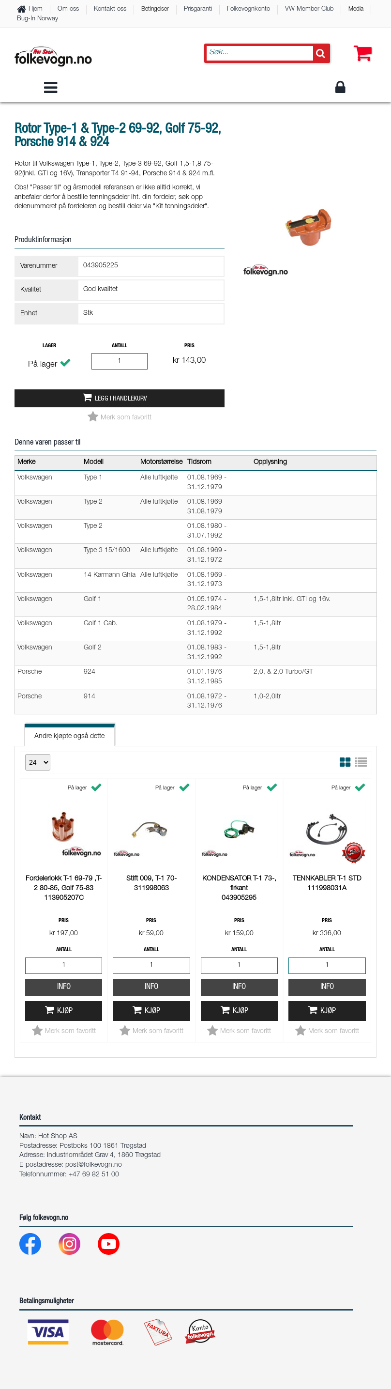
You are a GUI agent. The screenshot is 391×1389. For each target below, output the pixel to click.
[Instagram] (77, 1246)
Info (64, 858)
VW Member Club (309, 9)
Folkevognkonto (248, 9)
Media (355, 9)
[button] (360, 43)
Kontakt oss (110, 9)
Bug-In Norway (37, 19)
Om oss (68, 9)
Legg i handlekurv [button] (121, 399)
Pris (189, 346)
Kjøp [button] (65, 882)
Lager (49, 346)
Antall (119, 346)
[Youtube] (116, 1246)
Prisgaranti (198, 9)
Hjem (36, 9)
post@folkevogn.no (93, 1165)
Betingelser (155, 9)
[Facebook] (38, 1246)
